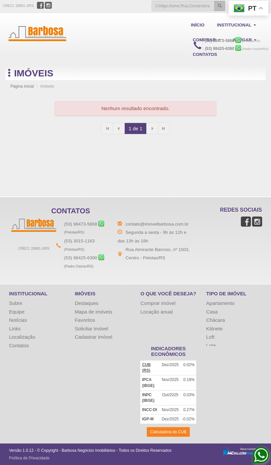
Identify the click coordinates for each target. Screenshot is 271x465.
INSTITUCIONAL (236, 24)
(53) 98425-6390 (219, 48)
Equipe (16, 312)
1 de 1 (136, 128)
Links (15, 328)
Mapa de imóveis (93, 312)
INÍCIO (197, 24)
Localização (22, 337)
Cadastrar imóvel (93, 337)
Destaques (87, 303)
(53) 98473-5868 (219, 40)
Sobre (15, 303)
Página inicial (22, 86)
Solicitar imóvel (91, 328)
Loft (210, 337)
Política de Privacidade (29, 458)
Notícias (18, 320)
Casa (212, 312)
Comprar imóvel (157, 303)
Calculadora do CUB (168, 432)
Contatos (19, 345)
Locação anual (156, 312)
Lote (211, 345)
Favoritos (85, 320)
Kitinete (214, 328)
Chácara (215, 320)
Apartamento (220, 303)
